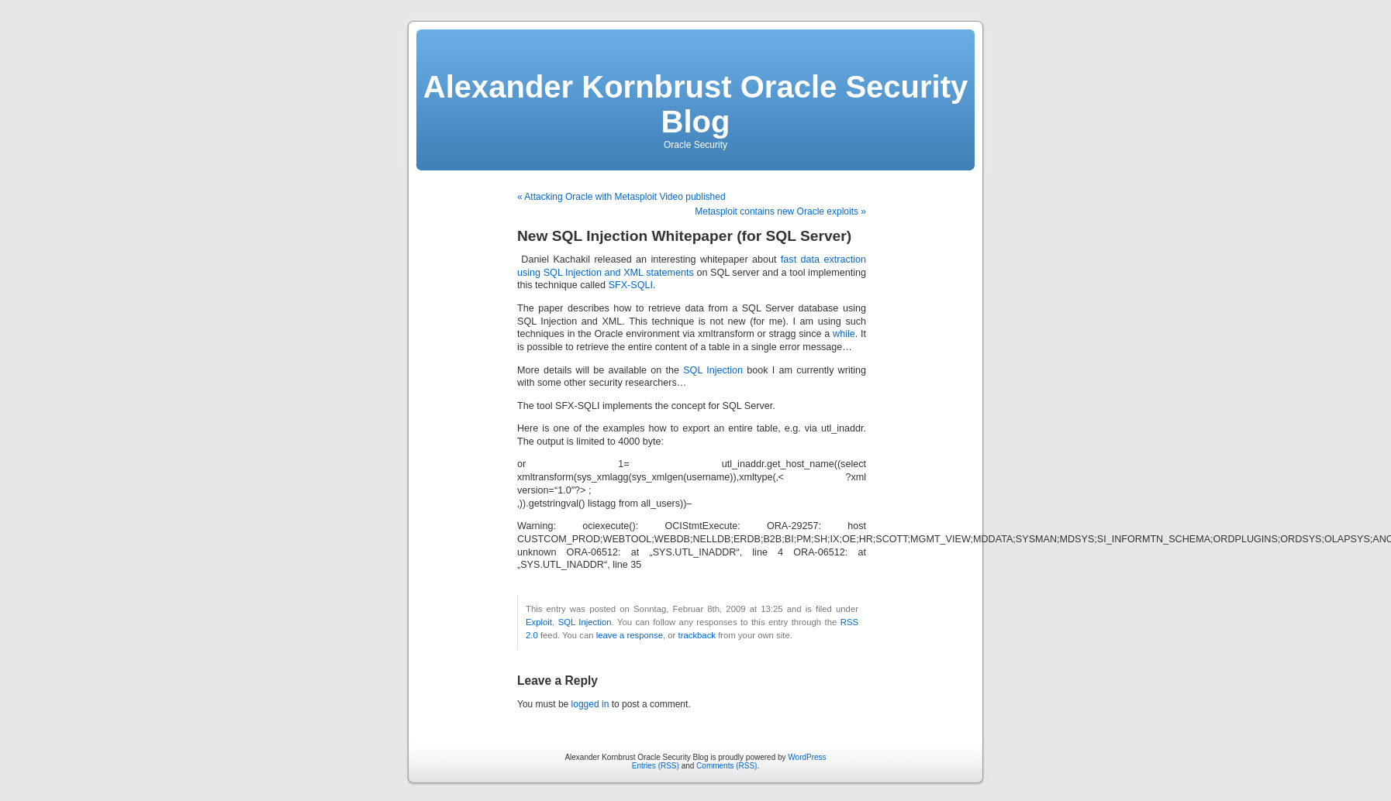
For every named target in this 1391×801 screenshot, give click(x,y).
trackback (697, 635)
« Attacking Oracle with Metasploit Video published (621, 196)
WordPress (807, 757)
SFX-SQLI (631, 285)
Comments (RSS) (726, 765)
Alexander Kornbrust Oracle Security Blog (695, 104)
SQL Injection (713, 370)
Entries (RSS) (655, 765)
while (844, 333)
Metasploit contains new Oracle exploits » (780, 211)
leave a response (629, 635)
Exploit (539, 622)
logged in (590, 704)
